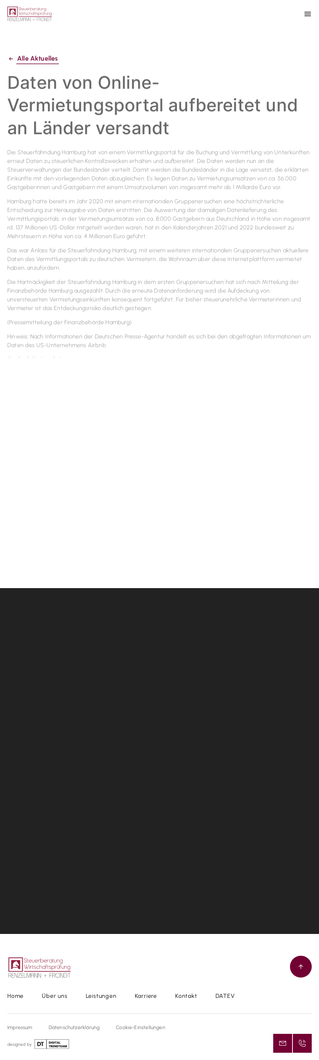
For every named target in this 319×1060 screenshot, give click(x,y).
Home (15, 995)
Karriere (146, 995)
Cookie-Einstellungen (140, 1027)
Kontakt (186, 995)
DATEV (225, 995)
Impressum (19, 1027)
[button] (308, 13)
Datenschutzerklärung (74, 1027)
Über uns (54, 995)
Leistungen (101, 995)
